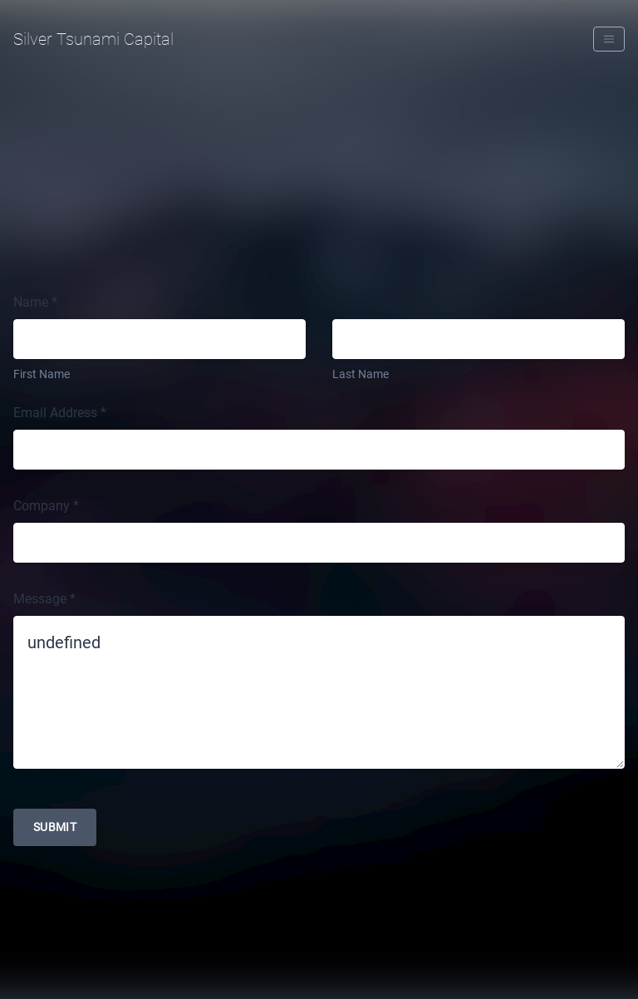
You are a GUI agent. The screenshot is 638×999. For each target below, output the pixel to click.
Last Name (360, 374)
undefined (319, 692)
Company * (46, 506)
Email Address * (59, 413)
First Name (41, 374)
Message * (44, 599)
